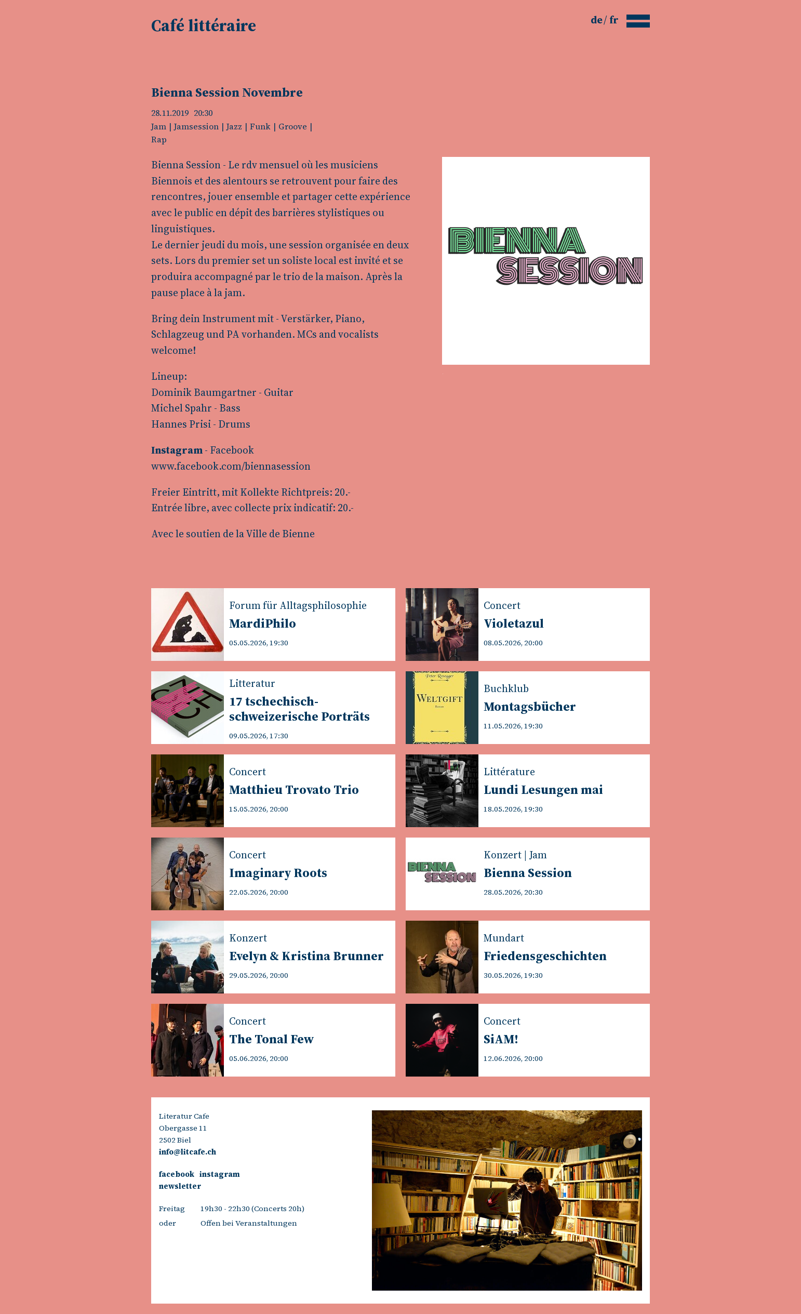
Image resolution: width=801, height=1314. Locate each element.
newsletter (180, 1186)
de (598, 19)
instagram (219, 1174)
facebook (176, 1174)
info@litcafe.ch (187, 1152)
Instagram (177, 450)
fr (614, 19)
